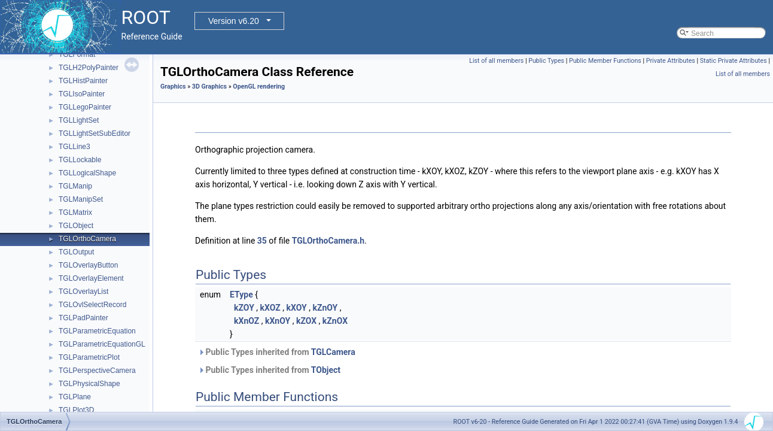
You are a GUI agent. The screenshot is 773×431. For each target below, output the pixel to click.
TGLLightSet (79, 120)
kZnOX (335, 321)
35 (262, 240)
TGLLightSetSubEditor (94, 133)
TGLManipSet (81, 199)
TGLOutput (76, 252)
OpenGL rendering (259, 86)
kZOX (306, 321)
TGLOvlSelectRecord (92, 305)
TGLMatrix (75, 212)
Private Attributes (670, 61)
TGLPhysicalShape (89, 384)
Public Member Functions (605, 61)
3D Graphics (209, 86)
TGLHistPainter (83, 81)
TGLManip (75, 186)
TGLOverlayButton (88, 265)
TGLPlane (75, 397)
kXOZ (270, 307)
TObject (325, 370)
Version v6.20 (233, 21)
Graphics (173, 86)
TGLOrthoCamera (87, 239)
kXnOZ (246, 321)
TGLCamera (333, 352)
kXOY (296, 307)
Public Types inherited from (276, 352)
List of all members (496, 61)
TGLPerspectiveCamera (97, 370)
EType (241, 294)
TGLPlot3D (76, 410)
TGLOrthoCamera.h (328, 240)
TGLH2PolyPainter (88, 67)
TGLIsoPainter (82, 94)
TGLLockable (80, 160)
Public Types (546, 61)
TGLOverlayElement (91, 278)
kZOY (244, 307)
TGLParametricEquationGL (102, 344)
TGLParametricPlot (89, 357)
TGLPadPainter (83, 318)
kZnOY (324, 307)
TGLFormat (77, 54)
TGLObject (76, 225)
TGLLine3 (74, 146)
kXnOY (277, 321)
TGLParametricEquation (97, 331)
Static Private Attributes (733, 61)
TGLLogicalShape (87, 173)
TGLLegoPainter (85, 107)
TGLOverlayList (83, 291)
